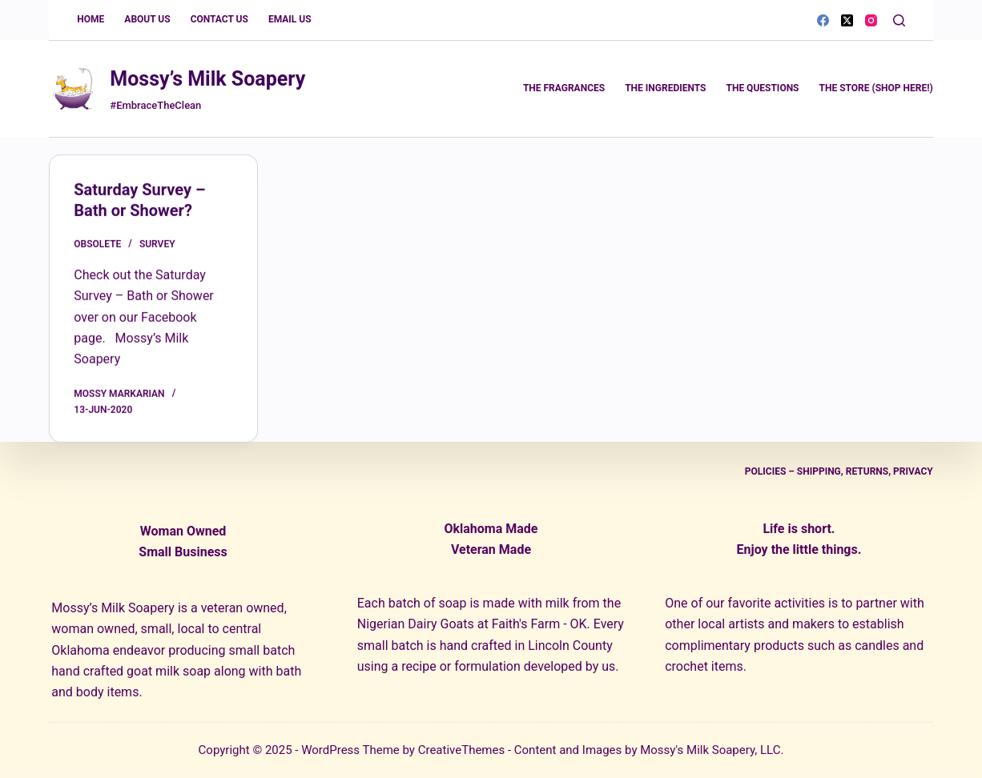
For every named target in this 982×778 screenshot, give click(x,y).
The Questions (762, 88)
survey (157, 245)
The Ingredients (665, 88)
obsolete (97, 245)
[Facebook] (823, 20)
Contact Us (219, 19)
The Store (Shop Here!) (876, 88)
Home (90, 19)
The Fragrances (564, 88)
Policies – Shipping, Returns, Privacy (839, 471)
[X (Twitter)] (847, 20)
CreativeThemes (461, 750)
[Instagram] (871, 20)
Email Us (290, 19)
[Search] (899, 20)
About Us (147, 19)
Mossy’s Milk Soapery (207, 78)
